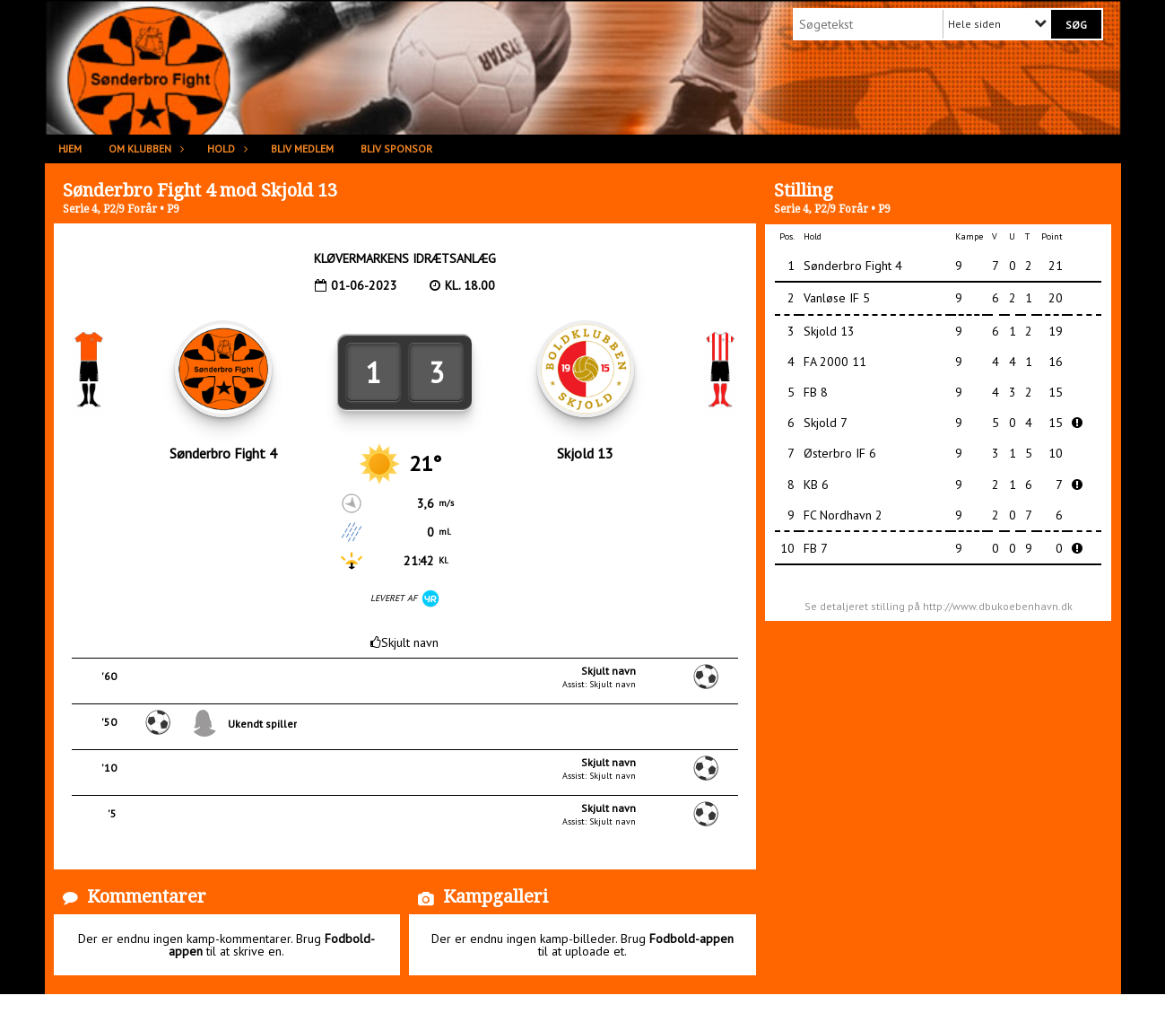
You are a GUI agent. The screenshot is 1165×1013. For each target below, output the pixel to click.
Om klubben (144, 148)
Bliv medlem (302, 148)
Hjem (70, 148)
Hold (225, 148)
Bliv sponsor (396, 148)
